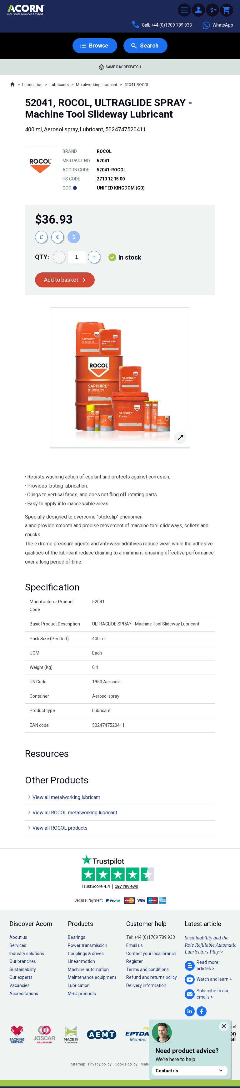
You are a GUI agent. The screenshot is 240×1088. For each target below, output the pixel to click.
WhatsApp (217, 25)
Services (17, 945)
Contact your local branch (151, 953)
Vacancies (19, 985)
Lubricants (59, 84)
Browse (98, 45)
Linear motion (81, 961)
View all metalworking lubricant (66, 797)
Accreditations (23, 993)
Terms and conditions (147, 969)
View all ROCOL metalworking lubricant (74, 813)
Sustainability (22, 969)
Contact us (190, 1070)
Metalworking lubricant (96, 84)
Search (149, 45)
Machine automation (88, 969)
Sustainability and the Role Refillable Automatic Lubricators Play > (210, 944)
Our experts (20, 977)
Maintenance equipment (92, 977)
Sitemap (78, 1064)
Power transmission (87, 945)
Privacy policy (100, 1064)
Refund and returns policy (151, 977)
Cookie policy (126, 1064)
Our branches (22, 961)
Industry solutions (26, 953)
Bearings (76, 937)
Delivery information (146, 985)
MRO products (82, 993)
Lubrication (32, 84)
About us (18, 937)
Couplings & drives (86, 953)
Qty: (42, 257)
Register (134, 961)
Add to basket (61, 279)
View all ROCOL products (60, 828)
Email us (134, 945)
